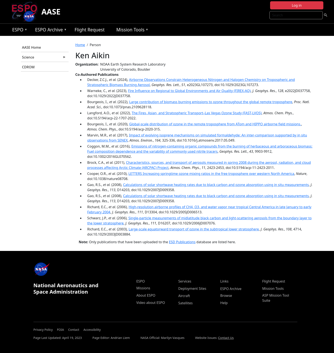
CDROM (28, 67)
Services (184, 281)
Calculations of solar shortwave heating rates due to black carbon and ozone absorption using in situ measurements (216, 184)
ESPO (18, 30)
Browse (226, 295)
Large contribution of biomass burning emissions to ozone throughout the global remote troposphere (210, 102)
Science (43, 58)
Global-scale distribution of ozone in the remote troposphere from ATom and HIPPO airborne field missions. (215, 124)
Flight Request (90, 30)
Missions (143, 288)
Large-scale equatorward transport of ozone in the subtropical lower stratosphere (194, 229)
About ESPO (145, 295)
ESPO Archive (50, 30)
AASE (50, 11)
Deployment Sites (192, 288)
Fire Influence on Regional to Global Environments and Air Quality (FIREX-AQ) (189, 90)
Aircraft (184, 295)
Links (224, 281)
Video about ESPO (150, 302)
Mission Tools (131, 30)
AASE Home (31, 47)
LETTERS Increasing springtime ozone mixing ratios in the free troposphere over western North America (211, 173)
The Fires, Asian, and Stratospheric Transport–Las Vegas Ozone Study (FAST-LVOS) (196, 113)
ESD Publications (182, 242)
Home (80, 44)
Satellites (185, 303)
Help (224, 302)
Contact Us (226, 338)
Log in (297, 5)
